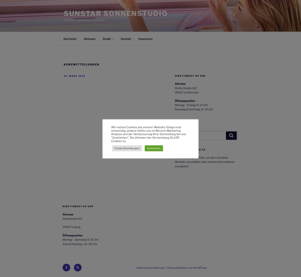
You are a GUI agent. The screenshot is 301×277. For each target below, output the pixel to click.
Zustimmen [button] (154, 148)
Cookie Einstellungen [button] (127, 148)
